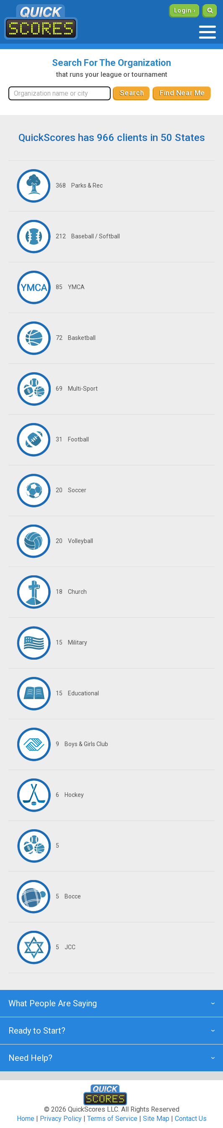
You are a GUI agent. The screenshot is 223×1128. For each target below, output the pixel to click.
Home (25, 1119)
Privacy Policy (61, 1119)
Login (182, 10)
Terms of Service (112, 1119)
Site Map (156, 1119)
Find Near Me (182, 93)
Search (132, 93)
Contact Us (191, 1119)
